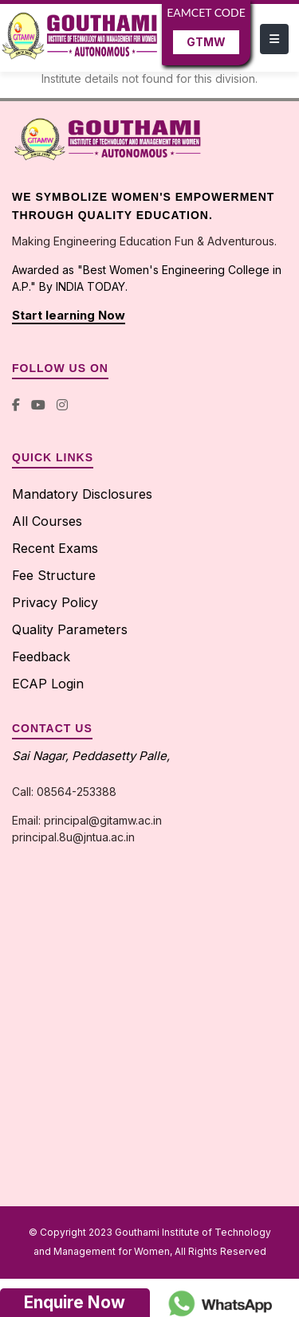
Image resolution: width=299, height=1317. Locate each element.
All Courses (47, 521)
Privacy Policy (55, 602)
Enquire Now (74, 1302)
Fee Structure (54, 575)
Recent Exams (55, 548)
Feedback (41, 656)
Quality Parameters (70, 629)
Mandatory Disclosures (82, 494)
